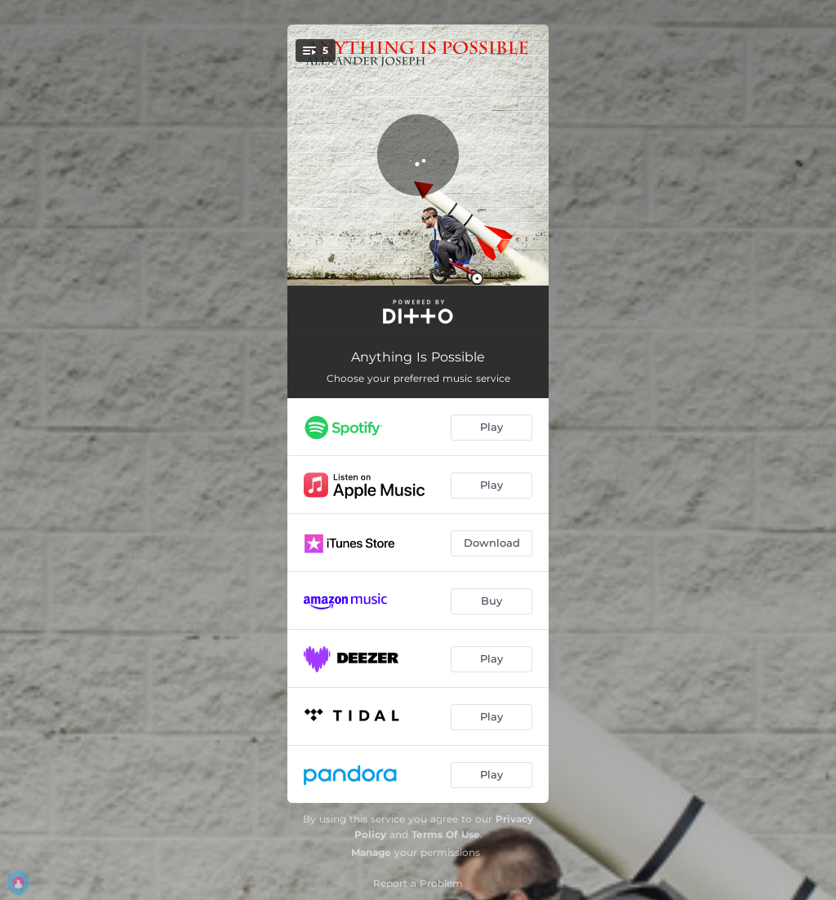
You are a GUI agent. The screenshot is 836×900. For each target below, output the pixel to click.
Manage (371, 852)
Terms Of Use (445, 834)
